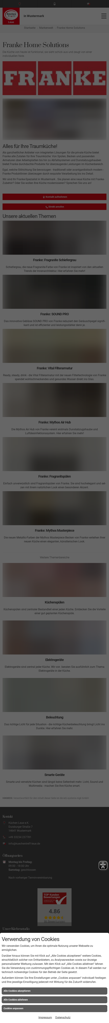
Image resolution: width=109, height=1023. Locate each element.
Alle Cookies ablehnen (16, 999)
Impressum (45, 1017)
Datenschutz (63, 1017)
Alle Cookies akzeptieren (17, 990)
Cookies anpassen (13, 1008)
